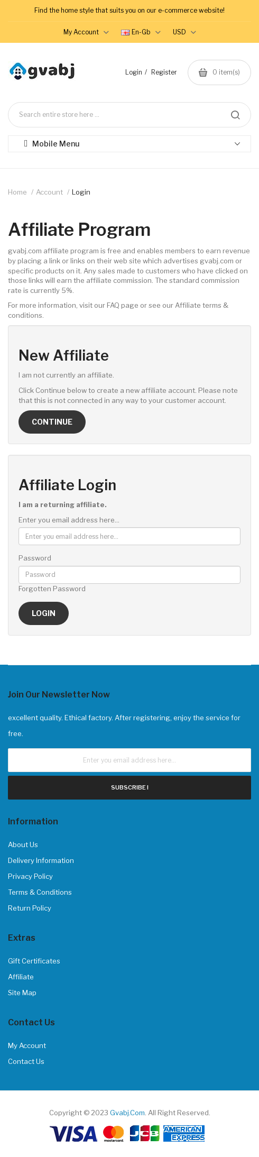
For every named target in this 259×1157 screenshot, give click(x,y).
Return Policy (29, 908)
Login (133, 72)
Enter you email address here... (68, 520)
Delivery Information (41, 860)
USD (184, 32)
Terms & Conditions (40, 892)
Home (17, 192)
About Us (23, 844)
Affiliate (21, 976)
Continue (52, 421)
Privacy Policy (30, 876)
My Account (27, 1045)
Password (34, 558)
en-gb (141, 32)
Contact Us (26, 1061)
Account (49, 192)
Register (164, 72)
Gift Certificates (34, 961)
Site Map (22, 992)
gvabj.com (127, 1112)
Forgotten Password (52, 588)
